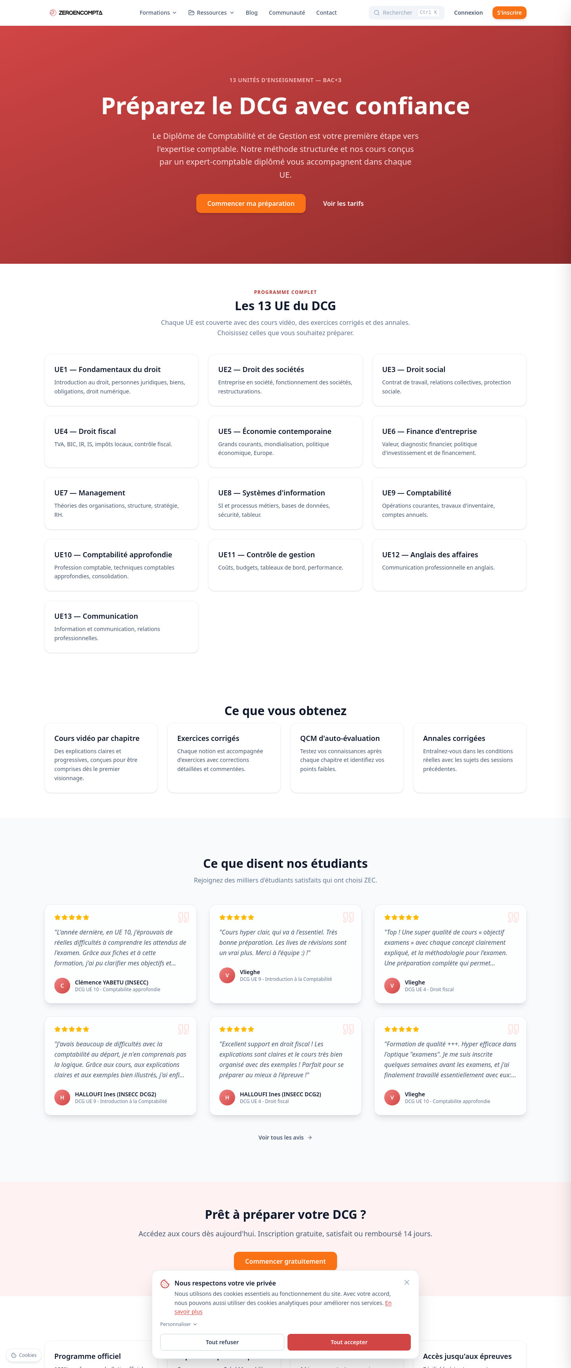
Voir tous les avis (285, 1137)
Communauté (287, 12)
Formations (158, 12)
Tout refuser (222, 1342)
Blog (252, 12)
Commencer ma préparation (251, 203)
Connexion (468, 12)
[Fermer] (407, 1282)
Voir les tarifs (343, 203)
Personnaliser (179, 1324)
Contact (326, 12)
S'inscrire (509, 12)
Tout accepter (349, 1342)
